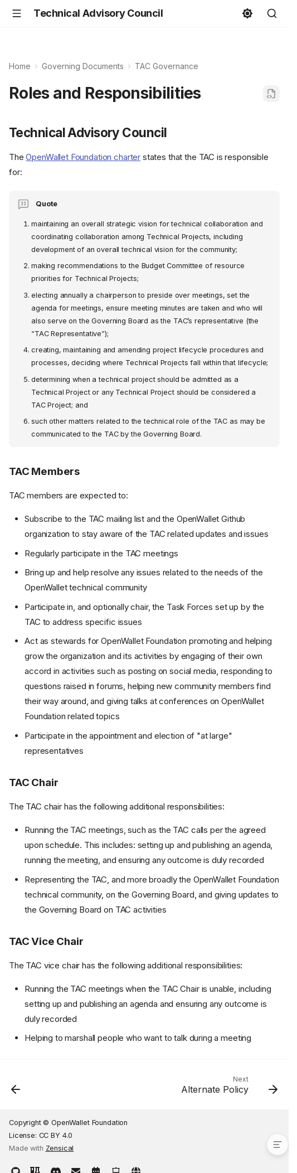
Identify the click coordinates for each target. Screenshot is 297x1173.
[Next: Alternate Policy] (227, 1088)
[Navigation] (17, 13)
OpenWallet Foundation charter (83, 157)
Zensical (60, 1148)
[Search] (272, 13)
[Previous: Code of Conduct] (16, 1088)
